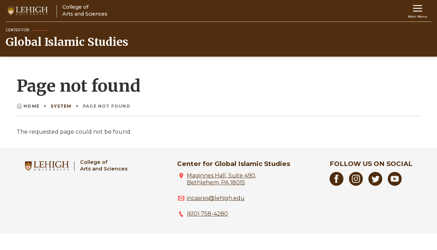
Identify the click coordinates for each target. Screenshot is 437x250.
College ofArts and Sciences (104, 165)
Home (29, 106)
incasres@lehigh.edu (216, 198)
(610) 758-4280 (207, 213)
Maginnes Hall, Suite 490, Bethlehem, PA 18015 (221, 179)
